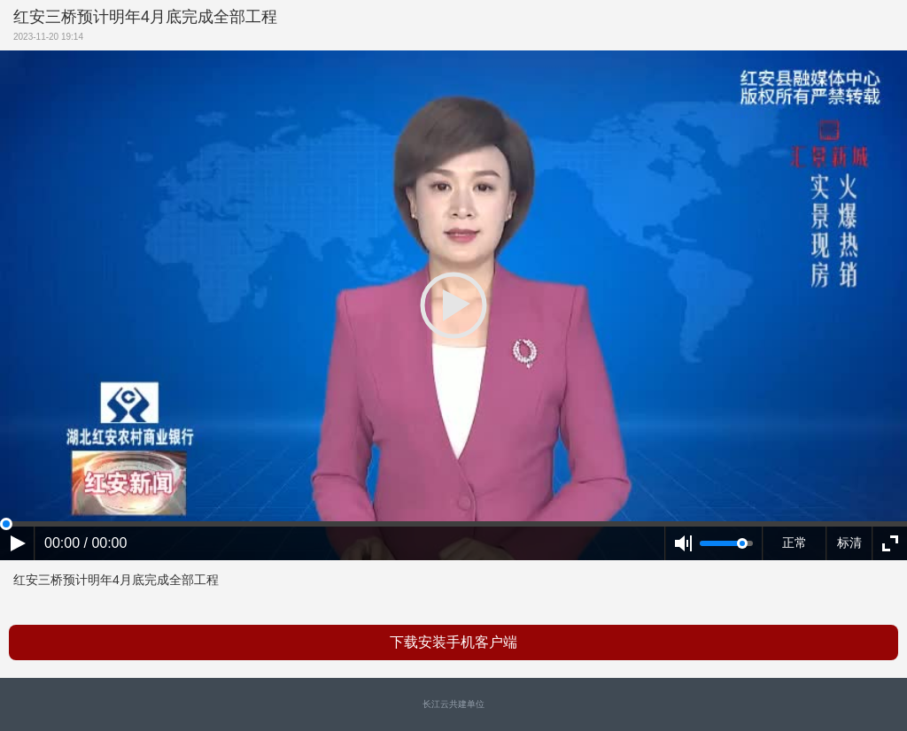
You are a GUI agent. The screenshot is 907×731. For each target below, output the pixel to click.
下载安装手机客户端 (453, 642)
